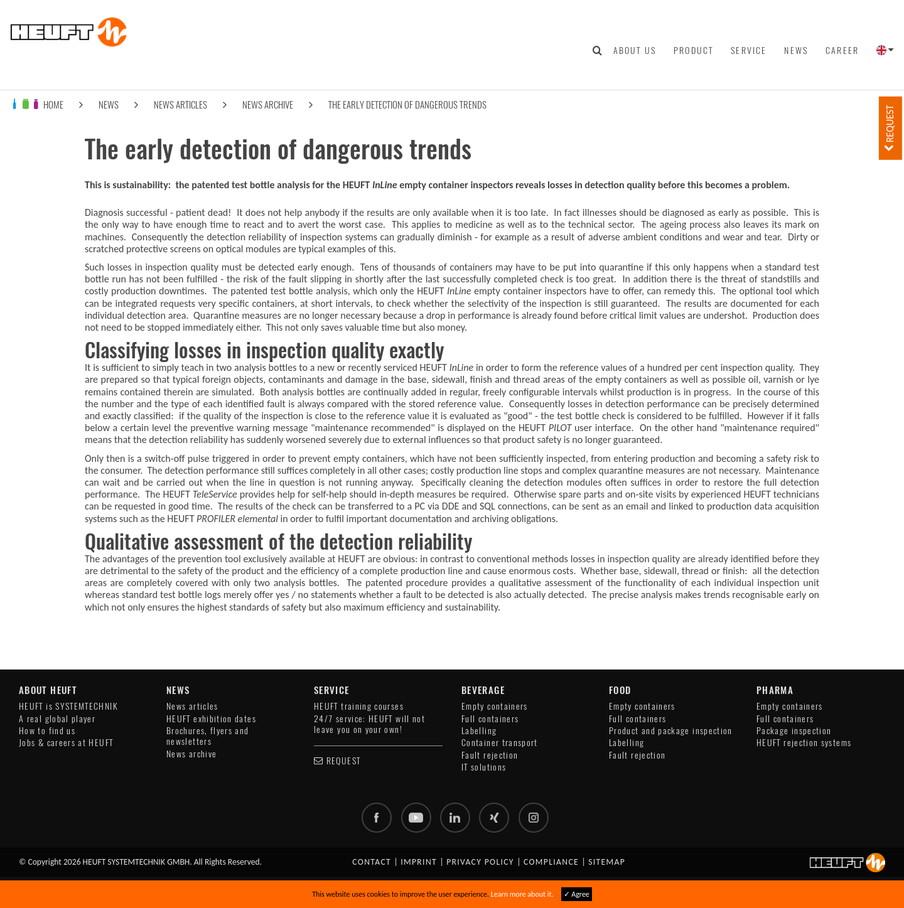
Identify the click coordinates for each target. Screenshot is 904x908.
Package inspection (793, 731)
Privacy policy (480, 862)
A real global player (57, 719)
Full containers (490, 719)
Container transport (499, 743)
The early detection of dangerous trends (407, 104)
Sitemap (606, 862)
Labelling (479, 731)
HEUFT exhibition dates (211, 719)
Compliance (551, 862)
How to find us (47, 731)
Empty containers (494, 706)
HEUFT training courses (359, 706)
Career (842, 50)
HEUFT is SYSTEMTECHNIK (68, 706)
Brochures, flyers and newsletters (207, 736)
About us (634, 50)
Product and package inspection (671, 731)
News (796, 50)
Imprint (419, 862)
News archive (267, 104)
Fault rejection (489, 755)
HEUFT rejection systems (803, 743)
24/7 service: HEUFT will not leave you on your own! (369, 724)
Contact (371, 862)
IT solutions (483, 767)
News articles (180, 104)
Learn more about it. (522, 894)
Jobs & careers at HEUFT (66, 743)
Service (749, 50)
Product (693, 50)
